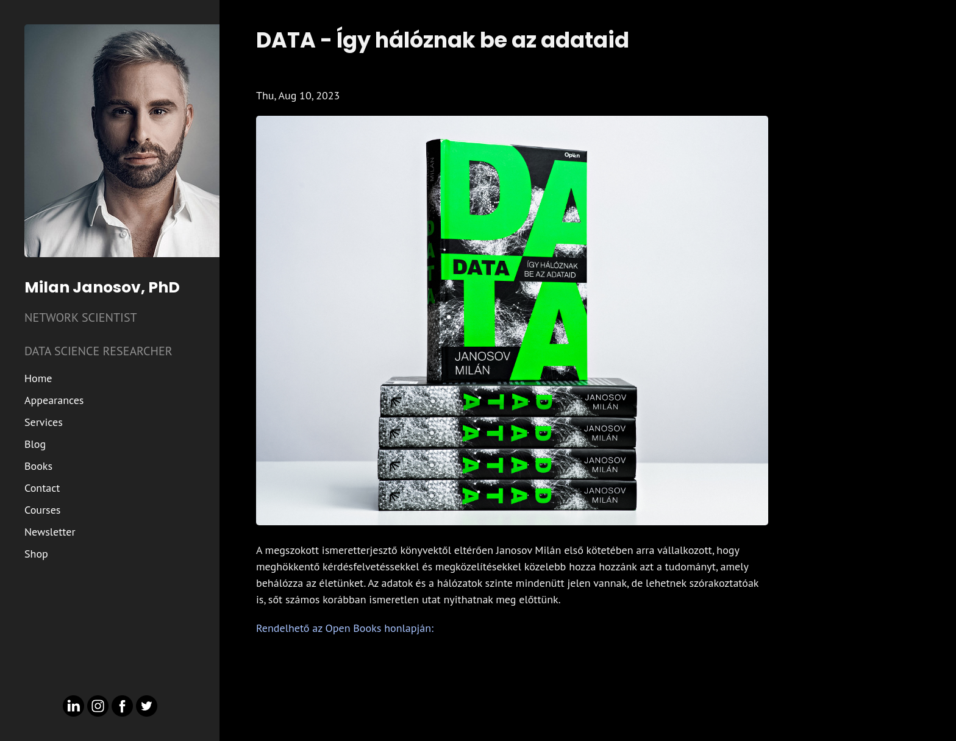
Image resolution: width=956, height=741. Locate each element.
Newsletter (50, 532)
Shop (36, 554)
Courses (42, 510)
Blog (35, 444)
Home (38, 378)
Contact (42, 488)
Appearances (54, 400)
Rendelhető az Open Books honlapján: (344, 628)
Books (38, 466)
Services (43, 422)
